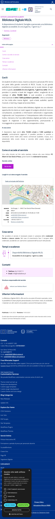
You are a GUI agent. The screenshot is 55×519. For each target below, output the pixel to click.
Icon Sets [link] (4, 415)
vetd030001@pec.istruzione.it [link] (20, 217)
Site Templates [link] (5, 423)
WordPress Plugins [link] (7, 427)
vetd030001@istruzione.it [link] (18, 215)
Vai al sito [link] (7, 166)
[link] (2, 2)
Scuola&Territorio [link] (6, 447)
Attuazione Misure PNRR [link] (41, 505)
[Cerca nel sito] (50, 9)
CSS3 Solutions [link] (6, 411)
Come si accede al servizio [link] (10, 54)
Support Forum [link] (5, 366)
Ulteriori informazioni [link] (9, 69)
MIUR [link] (2, 468)
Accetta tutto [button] (23, 505)
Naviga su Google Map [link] (17, 222)
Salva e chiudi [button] (10, 505)
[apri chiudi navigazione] (3, 9)
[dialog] (16, 492)
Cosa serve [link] (5, 58)
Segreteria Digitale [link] (7, 459)
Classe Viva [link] (4, 451)
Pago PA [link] (3, 455)
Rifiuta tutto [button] (16, 510)
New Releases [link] (5, 399)
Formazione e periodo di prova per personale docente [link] (18, 443)
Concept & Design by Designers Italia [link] (37, 512)
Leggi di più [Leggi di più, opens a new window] (18, 485)
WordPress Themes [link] (7, 431)
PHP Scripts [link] (4, 419)
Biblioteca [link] (6, 39)
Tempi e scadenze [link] (8, 62)
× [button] (29, 470)
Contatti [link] (5, 65)
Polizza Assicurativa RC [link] (8, 439)
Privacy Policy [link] (39, 502)
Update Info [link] (4, 403)
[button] (16, 514)
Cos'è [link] (4, 51)
